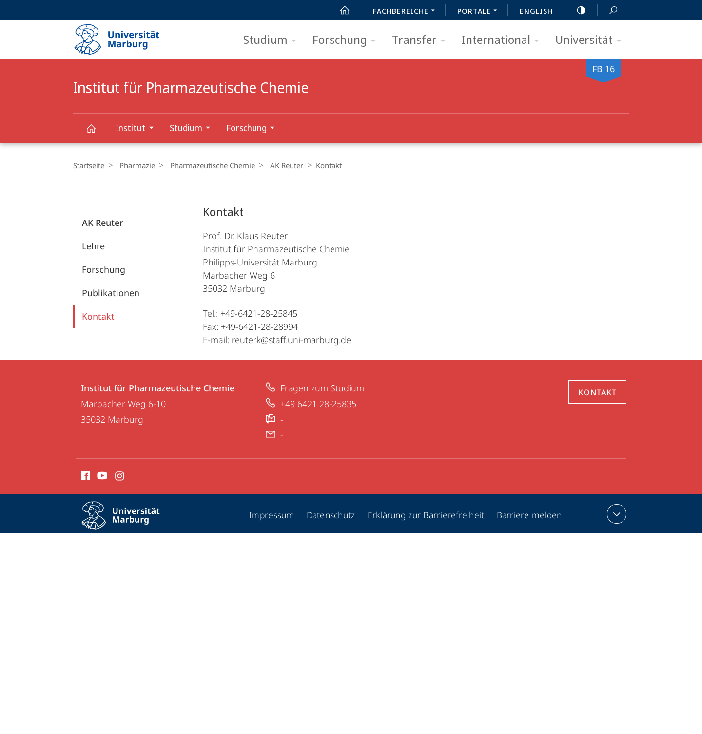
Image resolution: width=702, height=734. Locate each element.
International (503, 40)
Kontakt (98, 316)
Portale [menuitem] (480, 12)
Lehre (93, 246)
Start (339, 10)
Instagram (120, 477)
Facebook (84, 477)
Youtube (101, 477)
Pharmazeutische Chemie (207, 165)
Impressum (272, 516)
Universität (591, 40)
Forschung (347, 40)
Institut (138, 129)
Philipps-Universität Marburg (129, 523)
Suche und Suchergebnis (608, 10)
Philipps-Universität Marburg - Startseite (125, 36)
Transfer (421, 40)
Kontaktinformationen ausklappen (615, 514)
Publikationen (110, 293)
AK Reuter (279, 165)
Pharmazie (135, 165)
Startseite (88, 165)
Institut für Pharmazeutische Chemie (96, 133)
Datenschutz (332, 516)
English (536, 11)
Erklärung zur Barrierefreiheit (427, 516)
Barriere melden (529, 516)
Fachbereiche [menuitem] (406, 12)
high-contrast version (575, 10)
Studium (272, 40)
